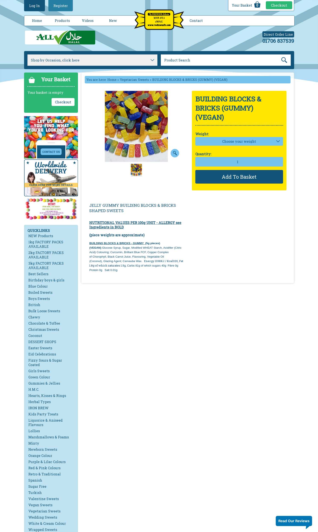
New (113, 20)
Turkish (35, 492)
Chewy (34, 317)
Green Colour (39, 377)
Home (37, 20)
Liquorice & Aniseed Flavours (45, 422)
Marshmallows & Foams (48, 437)
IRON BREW (38, 408)
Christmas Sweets (43, 329)
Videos (88, 20)
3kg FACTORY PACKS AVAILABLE (46, 265)
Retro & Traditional (44, 474)
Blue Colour (38, 286)
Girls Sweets (39, 371)
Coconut (35, 335)
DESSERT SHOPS (42, 341)
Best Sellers (38, 274)
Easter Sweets (40, 348)
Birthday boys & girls (46, 280)
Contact (196, 20)
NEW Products (40, 236)
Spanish (35, 480)
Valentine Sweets (43, 498)
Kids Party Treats (43, 414)
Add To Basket (239, 176)
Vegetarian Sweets (44, 511)
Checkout (279, 5)
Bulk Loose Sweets (44, 311)
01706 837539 (278, 40)
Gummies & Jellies (44, 383)
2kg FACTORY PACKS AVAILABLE (46, 254)
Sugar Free (37, 486)
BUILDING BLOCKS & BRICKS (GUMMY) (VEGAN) (189, 80)
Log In (34, 5)
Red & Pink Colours (44, 468)
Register (60, 5)
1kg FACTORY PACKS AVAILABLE (45, 244)
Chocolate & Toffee (44, 323)
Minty (33, 443)
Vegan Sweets (40, 505)
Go (284, 60)
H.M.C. (33, 389)
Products (62, 20)
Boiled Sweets (40, 292)
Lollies (34, 431)
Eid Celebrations (42, 354)
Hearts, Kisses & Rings (47, 395)
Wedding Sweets (42, 517)
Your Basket (247, 4)
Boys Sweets (39, 298)
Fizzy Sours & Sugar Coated (45, 362)
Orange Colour (40, 455)
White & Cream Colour (47, 523)
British (34, 304)
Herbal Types (39, 401)
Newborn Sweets (42, 449)
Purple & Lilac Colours (47, 461)
